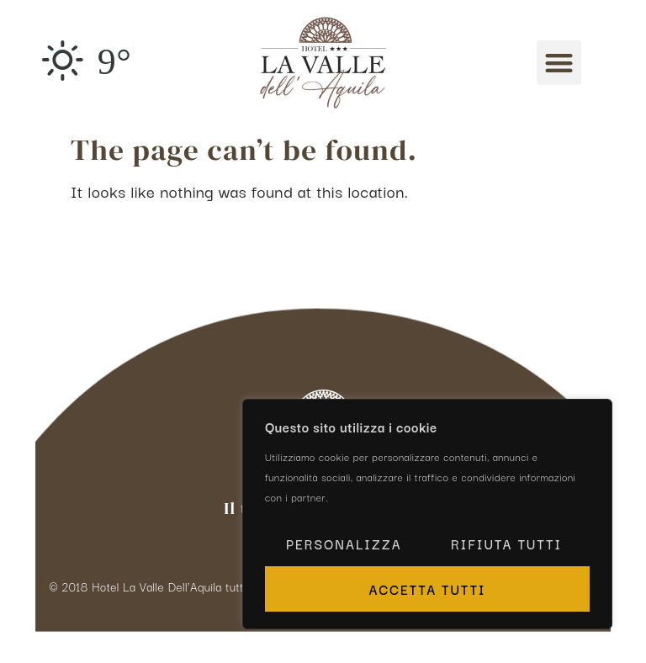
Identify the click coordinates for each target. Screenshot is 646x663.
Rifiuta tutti (506, 543)
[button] (559, 62)
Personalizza (344, 543)
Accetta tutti (426, 589)
